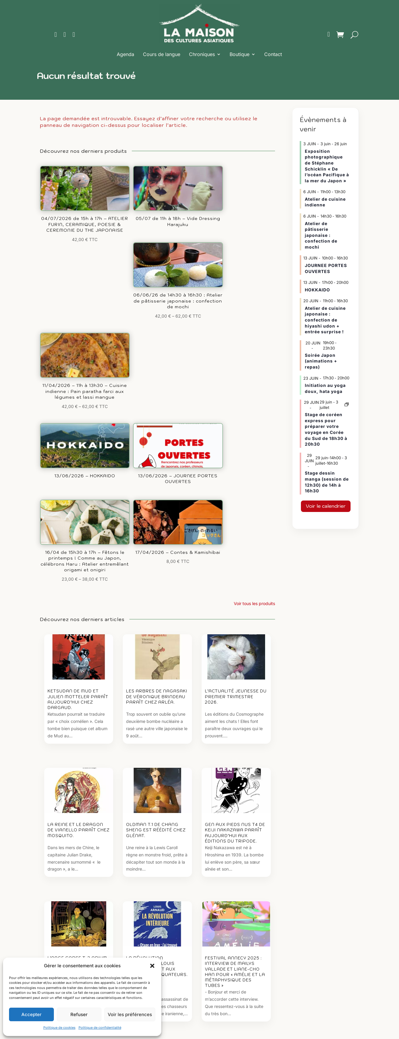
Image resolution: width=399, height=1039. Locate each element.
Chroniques (202, 54)
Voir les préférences (130, 1014)
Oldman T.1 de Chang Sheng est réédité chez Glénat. (156, 625)
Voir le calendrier (326, 506)
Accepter (31, 1014)
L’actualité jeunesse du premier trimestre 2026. (236, 489)
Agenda (125, 54)
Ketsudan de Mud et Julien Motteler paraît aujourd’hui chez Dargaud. (78, 491)
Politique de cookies (59, 1027)
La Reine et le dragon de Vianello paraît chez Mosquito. (79, 625)
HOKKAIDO (317, 289)
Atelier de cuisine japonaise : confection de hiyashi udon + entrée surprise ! (325, 320)
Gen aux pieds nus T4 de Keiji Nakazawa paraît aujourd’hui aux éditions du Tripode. (235, 628)
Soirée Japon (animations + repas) (321, 361)
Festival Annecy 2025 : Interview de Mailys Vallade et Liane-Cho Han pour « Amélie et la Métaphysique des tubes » (235, 770)
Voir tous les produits (254, 395)
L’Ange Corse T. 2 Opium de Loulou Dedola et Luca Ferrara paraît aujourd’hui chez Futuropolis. (77, 767)
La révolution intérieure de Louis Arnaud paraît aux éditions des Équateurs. (157, 765)
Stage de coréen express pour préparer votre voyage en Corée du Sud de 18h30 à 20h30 (326, 429)
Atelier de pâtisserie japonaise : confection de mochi (321, 235)
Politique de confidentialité (100, 1027)
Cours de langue (161, 54)
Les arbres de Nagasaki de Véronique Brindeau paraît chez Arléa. (156, 489)
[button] (152, 966)
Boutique (239, 54)
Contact (273, 54)
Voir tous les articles (255, 850)
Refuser (79, 1014)
